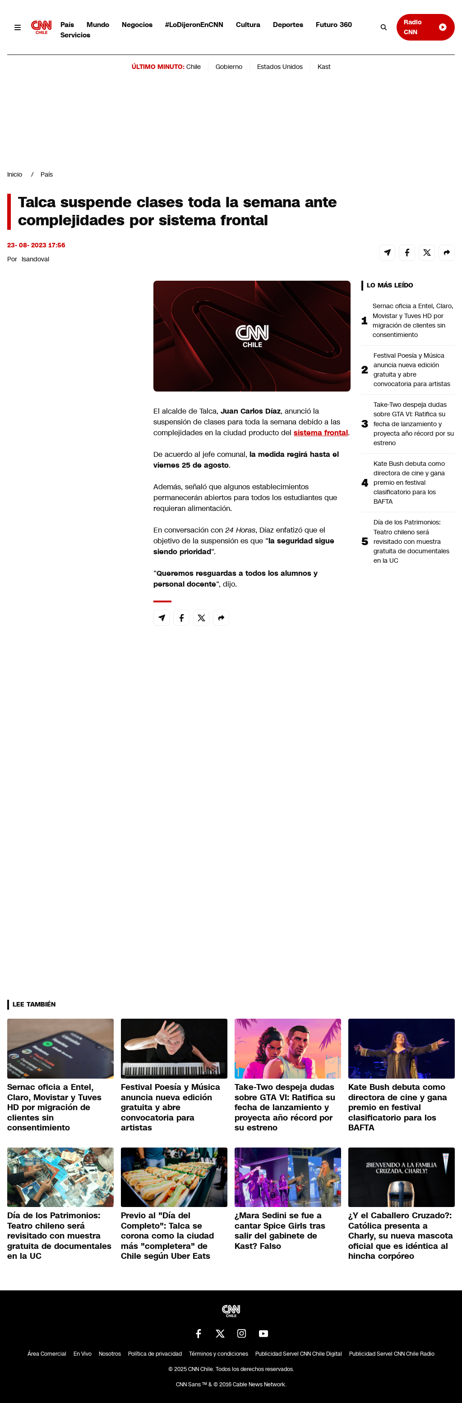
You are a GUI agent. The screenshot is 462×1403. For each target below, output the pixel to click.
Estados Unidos (280, 66)
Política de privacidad (155, 1353)
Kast (324, 66)
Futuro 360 (334, 24)
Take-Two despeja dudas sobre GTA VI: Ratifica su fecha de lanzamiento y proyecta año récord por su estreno (414, 423)
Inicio (14, 174)
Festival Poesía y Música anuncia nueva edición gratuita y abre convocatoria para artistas (412, 369)
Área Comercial (47, 1353)
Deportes (288, 24)
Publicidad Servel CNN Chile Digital (298, 1353)
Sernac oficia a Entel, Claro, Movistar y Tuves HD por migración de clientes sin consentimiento (413, 320)
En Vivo (83, 1353)
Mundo (98, 24)
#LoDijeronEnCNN (194, 24)
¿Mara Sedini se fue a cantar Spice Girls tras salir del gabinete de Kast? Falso (280, 1231)
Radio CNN (426, 27)
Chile (193, 66)
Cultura (248, 24)
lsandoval (35, 259)
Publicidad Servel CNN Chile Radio (391, 1353)
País (67, 24)
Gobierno (229, 66)
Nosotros (110, 1353)
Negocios (137, 24)
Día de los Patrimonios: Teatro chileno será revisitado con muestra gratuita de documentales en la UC (411, 541)
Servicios (75, 35)
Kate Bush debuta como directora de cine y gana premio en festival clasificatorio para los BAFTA (409, 482)
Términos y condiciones (218, 1353)
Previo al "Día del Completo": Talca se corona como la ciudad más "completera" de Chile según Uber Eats (167, 1236)
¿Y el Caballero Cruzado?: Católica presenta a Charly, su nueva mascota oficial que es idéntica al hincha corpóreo (400, 1236)
